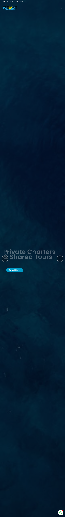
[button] (60, 512)
